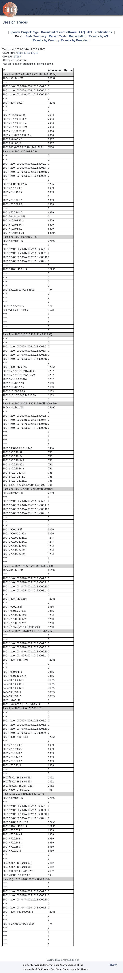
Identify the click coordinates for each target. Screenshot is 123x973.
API (89, 32)
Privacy (113, 964)
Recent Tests (58, 36)
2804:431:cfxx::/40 (27, 52)
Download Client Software (59, 32)
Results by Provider (74, 40)
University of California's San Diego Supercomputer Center (56, 969)
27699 (17, 56)
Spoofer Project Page (24, 32)
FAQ (82, 32)
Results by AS (98, 36)
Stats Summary (35, 36)
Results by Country (46, 40)
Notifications (103, 32)
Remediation (77, 36)
